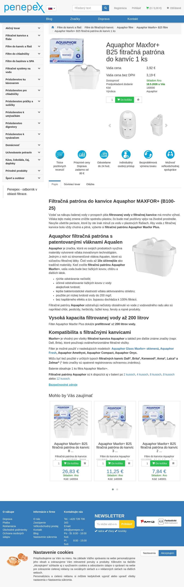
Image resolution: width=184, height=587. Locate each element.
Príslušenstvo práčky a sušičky (19, 103)
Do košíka (124, 99)
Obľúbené (174, 8)
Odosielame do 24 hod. (104, 159)
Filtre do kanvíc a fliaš (19, 46)
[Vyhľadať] (105, 8)
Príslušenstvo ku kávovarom (16, 81)
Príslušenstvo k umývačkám (15, 114)
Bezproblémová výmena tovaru (148, 159)
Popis (55, 184)
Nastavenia (149, 553)
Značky (75, 19)
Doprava (103, 19)
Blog (49, 19)
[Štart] (52, 27)
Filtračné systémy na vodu (18, 70)
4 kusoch (142, 374)
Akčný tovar (13, 28)
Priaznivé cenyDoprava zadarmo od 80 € (82, 162)
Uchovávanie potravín (19, 152)
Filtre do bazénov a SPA (20, 61)
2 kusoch (129, 374)
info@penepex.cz (73, 529)
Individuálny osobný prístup (126, 159)
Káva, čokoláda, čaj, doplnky (17, 161)
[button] (39, 28)
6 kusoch (155, 374)
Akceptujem (167, 553)
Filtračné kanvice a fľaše (17, 37)
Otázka (90, 184)
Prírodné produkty (16, 170)
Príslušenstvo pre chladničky (16, 92)
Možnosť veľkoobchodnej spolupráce (170, 160)
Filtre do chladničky (17, 53)
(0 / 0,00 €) (154, 8)
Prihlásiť (136, 8)
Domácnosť (13, 145)
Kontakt (133, 19)
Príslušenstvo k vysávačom (15, 136)
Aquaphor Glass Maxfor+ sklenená (135, 348)
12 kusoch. (63, 378)
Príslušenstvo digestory (14, 125)
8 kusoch (168, 374)
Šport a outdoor (15, 178)
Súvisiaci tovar (72, 184)
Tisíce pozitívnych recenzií (59, 160)
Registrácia (120, 8)
